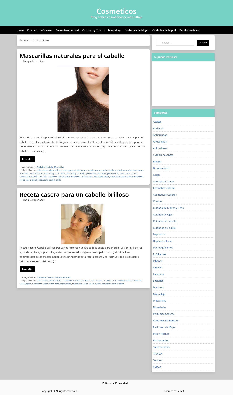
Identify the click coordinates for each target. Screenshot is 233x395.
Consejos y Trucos (93, 30)
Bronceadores (161, 168)
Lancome (158, 274)
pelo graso (101, 173)
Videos (157, 367)
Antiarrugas (160, 135)
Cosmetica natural (67, 30)
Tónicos (157, 360)
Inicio (20, 30)
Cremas (157, 201)
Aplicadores (160, 148)
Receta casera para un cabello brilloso (74, 194)
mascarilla (24, 173)
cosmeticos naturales (134, 170)
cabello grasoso (80, 170)
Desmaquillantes (163, 247)
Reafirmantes (161, 340)
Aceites (157, 121)
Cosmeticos (117, 11)
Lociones (158, 280)
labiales (157, 267)
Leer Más (27, 159)
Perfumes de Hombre (165, 320)
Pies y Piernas (161, 333)
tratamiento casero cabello (121, 176)
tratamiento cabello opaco (82, 176)
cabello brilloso (54, 170)
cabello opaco (94, 170)
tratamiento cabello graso (59, 176)
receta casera (131, 173)
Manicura (158, 287)
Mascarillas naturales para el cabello (72, 56)
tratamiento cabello (39, 176)
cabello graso (67, 170)
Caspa (156, 174)
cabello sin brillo (107, 170)
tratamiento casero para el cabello (86, 284)
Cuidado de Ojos (163, 214)
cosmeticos (120, 170)
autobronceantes (163, 154)
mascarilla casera (36, 173)
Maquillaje (114, 30)
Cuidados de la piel (164, 30)
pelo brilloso (91, 173)
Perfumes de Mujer (137, 30)
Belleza (157, 161)
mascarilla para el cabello (55, 173)
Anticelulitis (160, 141)
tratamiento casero (101, 176)
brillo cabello (42, 170)
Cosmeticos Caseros (39, 30)
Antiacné (158, 128)
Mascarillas (59, 167)
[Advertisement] (183, 83)
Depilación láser (189, 30)
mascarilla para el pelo (75, 173)
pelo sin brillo (113, 173)
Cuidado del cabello (45, 167)
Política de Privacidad (115, 383)
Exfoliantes (159, 254)
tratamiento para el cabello (50, 180)
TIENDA (157, 353)
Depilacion (159, 234)
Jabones (157, 261)
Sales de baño (161, 347)
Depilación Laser (163, 241)
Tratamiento (25, 176)
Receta (122, 173)
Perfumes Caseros (163, 313)
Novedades (159, 307)
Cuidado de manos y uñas (168, 208)
